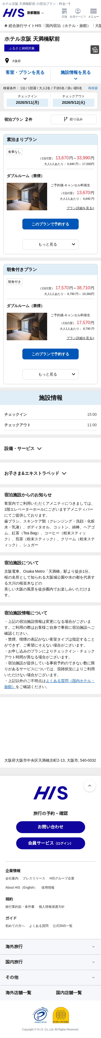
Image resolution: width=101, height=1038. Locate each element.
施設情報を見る (76, 75)
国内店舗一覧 (69, 993)
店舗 (64, 13)
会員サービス (78, 13)
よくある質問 (38, 926)
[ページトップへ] (90, 786)
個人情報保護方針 (52, 907)
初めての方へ (15, 926)
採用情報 (47, 887)
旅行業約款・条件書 (19, 907)
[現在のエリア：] (36, 13)
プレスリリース (34, 878)
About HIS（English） (21, 887)
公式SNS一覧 (62, 926)
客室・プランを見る (25, 75)
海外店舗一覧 (18, 993)
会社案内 (11, 878)
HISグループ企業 (62, 878)
